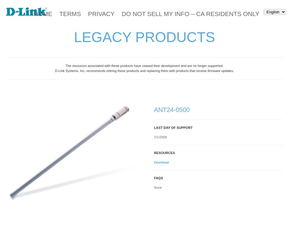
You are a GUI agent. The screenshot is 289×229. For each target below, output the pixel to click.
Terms (70, 13)
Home (43, 13)
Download (161, 162)
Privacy (101, 13)
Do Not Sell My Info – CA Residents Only (190, 13)
